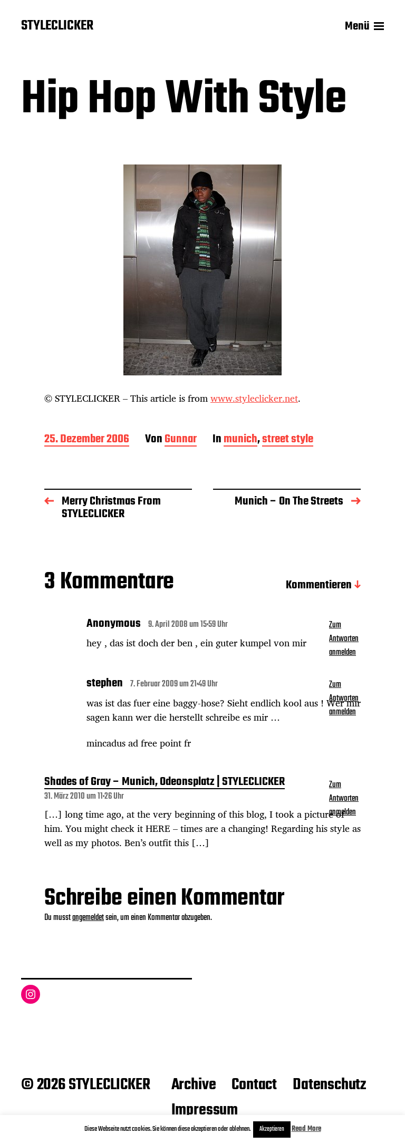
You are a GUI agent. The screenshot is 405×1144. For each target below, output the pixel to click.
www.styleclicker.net (254, 398)
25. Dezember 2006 (86, 440)
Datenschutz (329, 1085)
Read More (306, 1129)
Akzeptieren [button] (271, 1129)
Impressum (204, 1110)
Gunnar (181, 440)
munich (240, 440)
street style (287, 440)
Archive (193, 1085)
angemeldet (88, 918)
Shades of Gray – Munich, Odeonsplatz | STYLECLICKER (164, 783)
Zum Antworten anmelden (344, 639)
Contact (254, 1085)
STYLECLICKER (57, 26)
